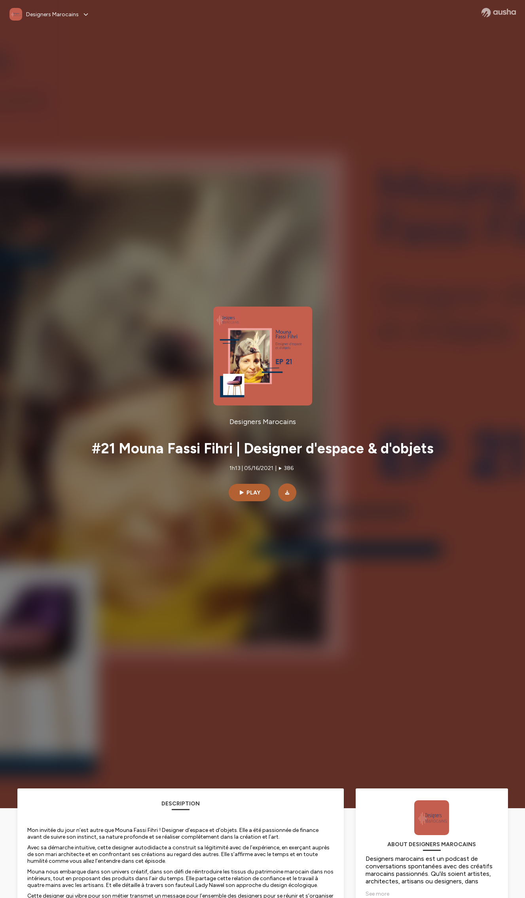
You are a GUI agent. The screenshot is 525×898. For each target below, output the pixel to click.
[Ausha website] (498, 12)
